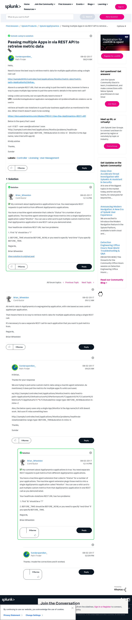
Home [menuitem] (27, 4)
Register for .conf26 (112, 56)
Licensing (34, 158)
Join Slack (112, 104)
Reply (84, 168)
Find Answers (12, 26)
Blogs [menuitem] (90, 4)
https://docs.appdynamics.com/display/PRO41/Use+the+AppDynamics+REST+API (47, 116)
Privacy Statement (12, 615)
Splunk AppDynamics (49, 26)
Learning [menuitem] (102, 4)
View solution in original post (21, 256)
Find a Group (112, 146)
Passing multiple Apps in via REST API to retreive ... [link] (85, 26)
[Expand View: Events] (83, 4)
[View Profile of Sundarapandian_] (23, 56)
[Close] (72, 608)
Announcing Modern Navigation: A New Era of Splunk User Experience (112, 210)
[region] (38, 612)
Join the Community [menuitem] (44, 4)
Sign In (121, 7)
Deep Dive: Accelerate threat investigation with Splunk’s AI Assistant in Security (111, 176)
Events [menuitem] (79, 4)
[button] (90, 36)
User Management (49, 158)
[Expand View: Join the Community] (54, 4)
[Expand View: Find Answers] (72, 4)
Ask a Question (112, 17)
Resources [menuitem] (29, 9)
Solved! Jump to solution (22, 36)
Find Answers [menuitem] (64, 4)
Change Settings (33, 615)
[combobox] (50, 17)
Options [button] (120, 26)
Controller (22, 158)
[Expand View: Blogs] (94, 4)
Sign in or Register (102, 606)
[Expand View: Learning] (107, 4)
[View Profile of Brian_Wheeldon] (23, 195)
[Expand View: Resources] (35, 9)
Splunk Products (29, 26)
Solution (14, 187)
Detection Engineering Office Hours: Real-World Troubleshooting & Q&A (110, 248)
